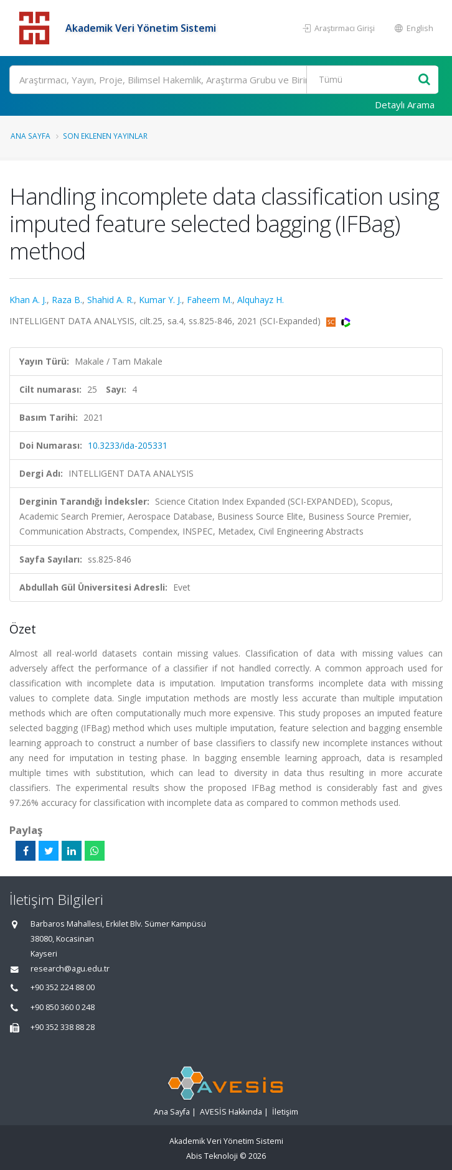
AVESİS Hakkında (231, 1112)
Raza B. (67, 300)
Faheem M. (209, 300)
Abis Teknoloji (212, 1156)
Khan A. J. (28, 300)
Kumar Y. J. (160, 300)
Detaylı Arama (405, 104)
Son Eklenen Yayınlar (105, 136)
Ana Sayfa (30, 136)
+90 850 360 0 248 (63, 1007)
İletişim (285, 1112)
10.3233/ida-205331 (127, 445)
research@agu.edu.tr (70, 968)
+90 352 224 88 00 (63, 987)
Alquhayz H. (260, 300)
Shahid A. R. (110, 300)
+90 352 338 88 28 (63, 1027)
